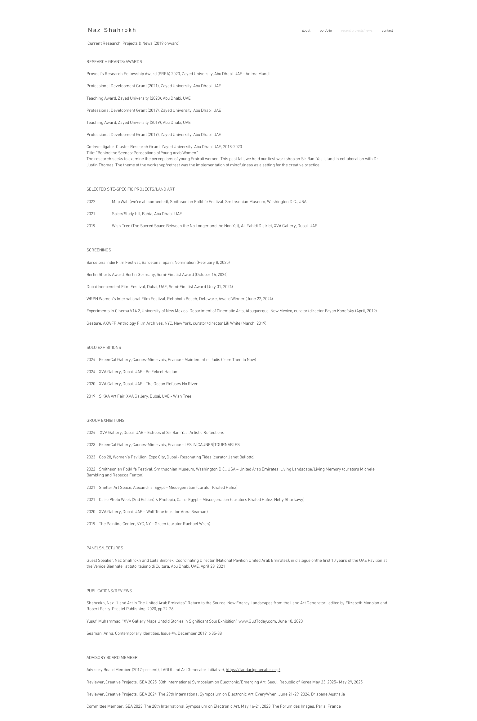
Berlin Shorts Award (105, 274)
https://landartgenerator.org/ (253, 670)
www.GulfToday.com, (258, 621)
